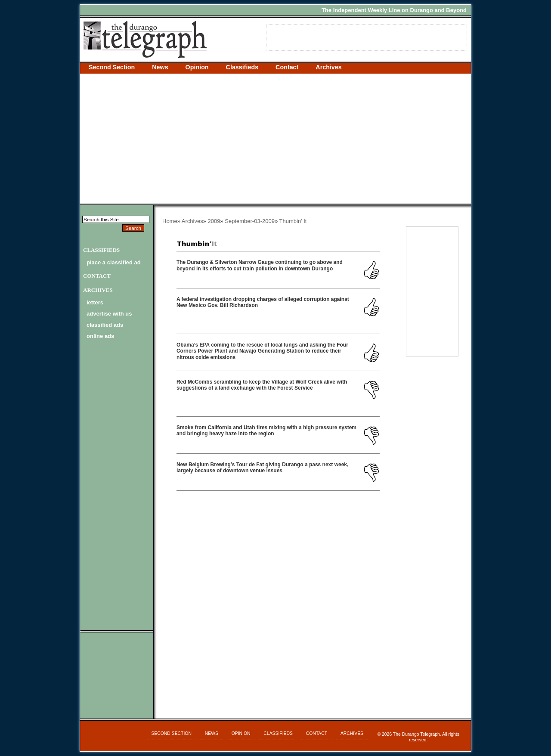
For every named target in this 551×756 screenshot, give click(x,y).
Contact (287, 67)
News (160, 67)
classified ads (105, 325)
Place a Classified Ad (114, 262)
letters (95, 302)
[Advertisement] (275, 138)
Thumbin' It (293, 221)
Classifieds (242, 67)
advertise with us (109, 313)
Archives (328, 67)
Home (169, 221)
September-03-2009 (250, 221)
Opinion (197, 67)
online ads (100, 336)
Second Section (112, 67)
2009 (214, 221)
